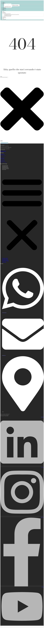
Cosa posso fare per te (7, 13)
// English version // (3, 151)
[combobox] (4, 77)
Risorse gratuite (2, 160)
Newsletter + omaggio (3, 162)
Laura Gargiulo (2, 154)
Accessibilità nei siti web (7, 15)
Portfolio (3, 7)
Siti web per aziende (3, 155)
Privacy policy (6, 415)
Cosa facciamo (2, 156)
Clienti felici (4, 8)
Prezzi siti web (2, 158)
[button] (22, 214)
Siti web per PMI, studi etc (5, 167)
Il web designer (2, 159)
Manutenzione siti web (8, 6)
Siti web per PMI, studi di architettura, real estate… (11, 14)
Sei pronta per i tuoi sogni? (5, 168)
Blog (3, 9)
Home (3, 2)
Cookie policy (2, 415)
